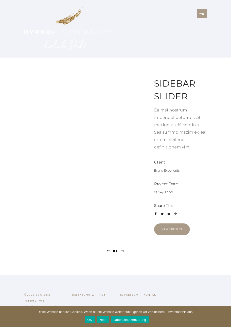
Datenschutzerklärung (130, 320)
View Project (171, 229)
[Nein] (224, 316)
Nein (103, 320)
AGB (103, 294)
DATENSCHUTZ (83, 294)
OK (89, 320)
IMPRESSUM (129, 294)
